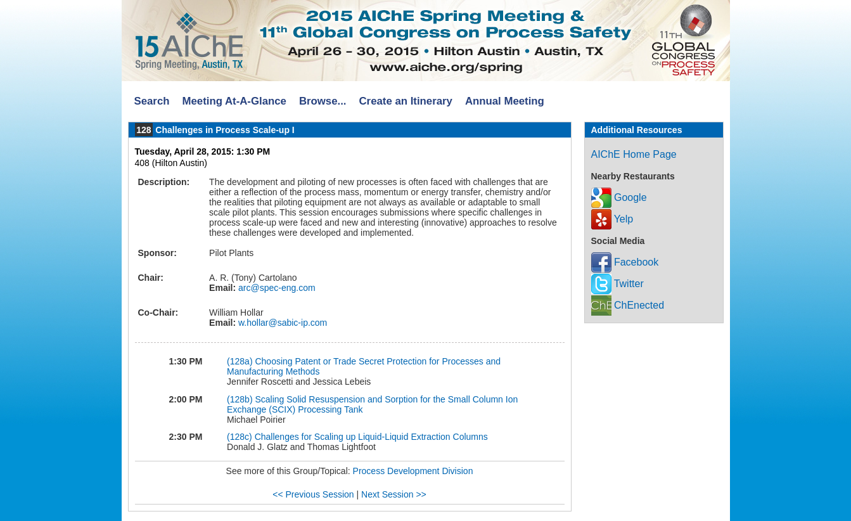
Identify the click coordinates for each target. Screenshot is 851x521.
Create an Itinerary (405, 101)
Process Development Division (413, 471)
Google (619, 197)
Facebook (625, 262)
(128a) (239, 361)
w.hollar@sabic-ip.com (281, 323)
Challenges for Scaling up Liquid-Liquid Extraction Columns (371, 437)
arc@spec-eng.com (275, 288)
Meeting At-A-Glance (234, 101)
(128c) (239, 437)
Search (152, 101)
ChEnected (628, 305)
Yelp (612, 219)
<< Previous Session (313, 494)
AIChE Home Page (634, 154)
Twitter (617, 283)
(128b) (239, 399)
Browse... (323, 101)
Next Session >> (393, 494)
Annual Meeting (504, 101)
